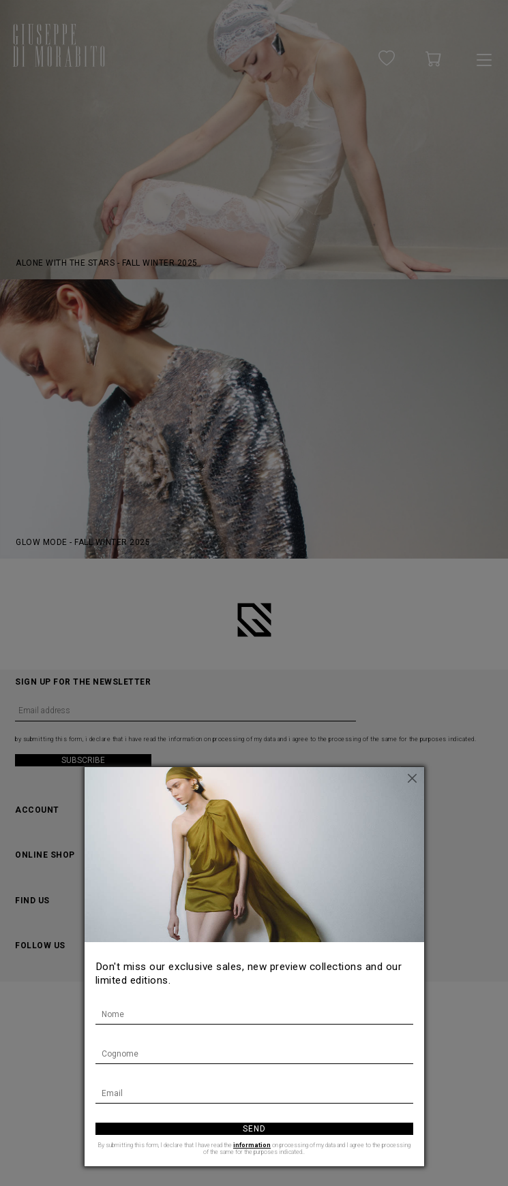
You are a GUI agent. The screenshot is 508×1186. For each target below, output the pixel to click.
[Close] (414, 777)
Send (254, 1129)
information (252, 1145)
